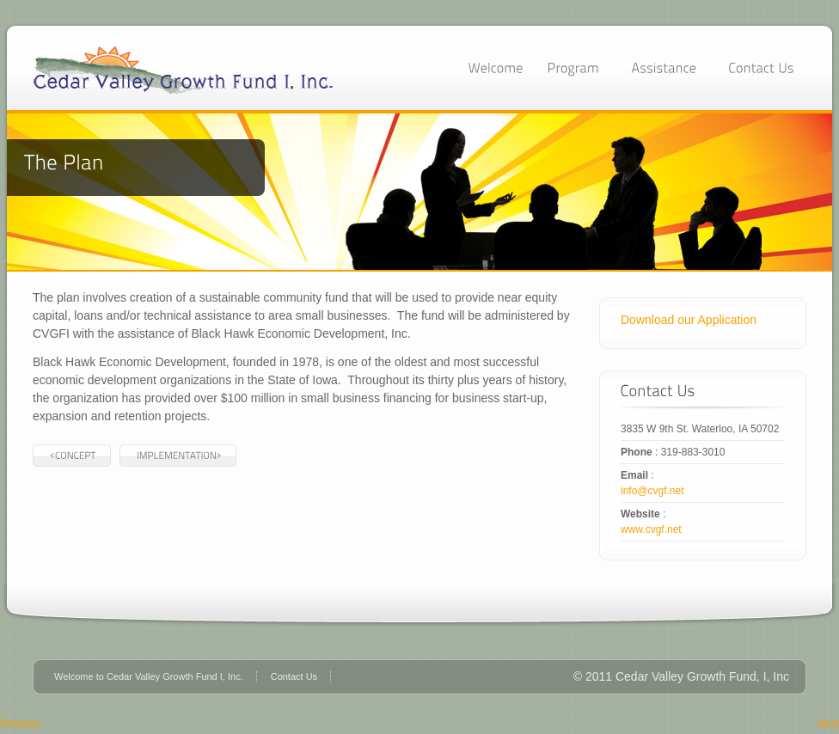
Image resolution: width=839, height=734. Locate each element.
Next (828, 724)
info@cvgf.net (652, 491)
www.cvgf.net (651, 529)
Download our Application (688, 320)
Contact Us (294, 676)
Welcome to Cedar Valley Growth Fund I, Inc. (148, 676)
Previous (20, 724)
